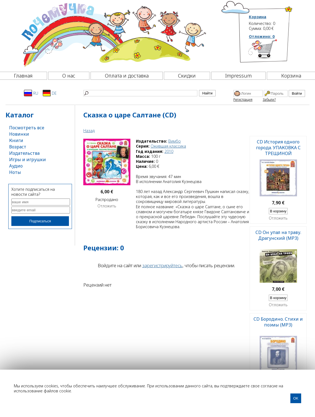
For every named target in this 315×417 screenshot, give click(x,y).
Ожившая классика (168, 146)
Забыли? (269, 99)
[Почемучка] (113, 34)
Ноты (15, 172)
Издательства (24, 153)
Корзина (257, 16)
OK (295, 398)
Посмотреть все (26, 128)
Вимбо (174, 141)
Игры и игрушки (27, 159)
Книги (16, 140)
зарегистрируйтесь (162, 265)
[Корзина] (271, 51)
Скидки (187, 75)
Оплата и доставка (127, 75)
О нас (68, 75)
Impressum (238, 75)
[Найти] (140, 93)
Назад (89, 130)
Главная (23, 75)
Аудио (16, 166)
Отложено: (262, 36)
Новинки (19, 134)
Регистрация (242, 99)
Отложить (106, 206)
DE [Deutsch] (50, 93)
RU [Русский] (31, 93)
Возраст (17, 147)
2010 (168, 151)
